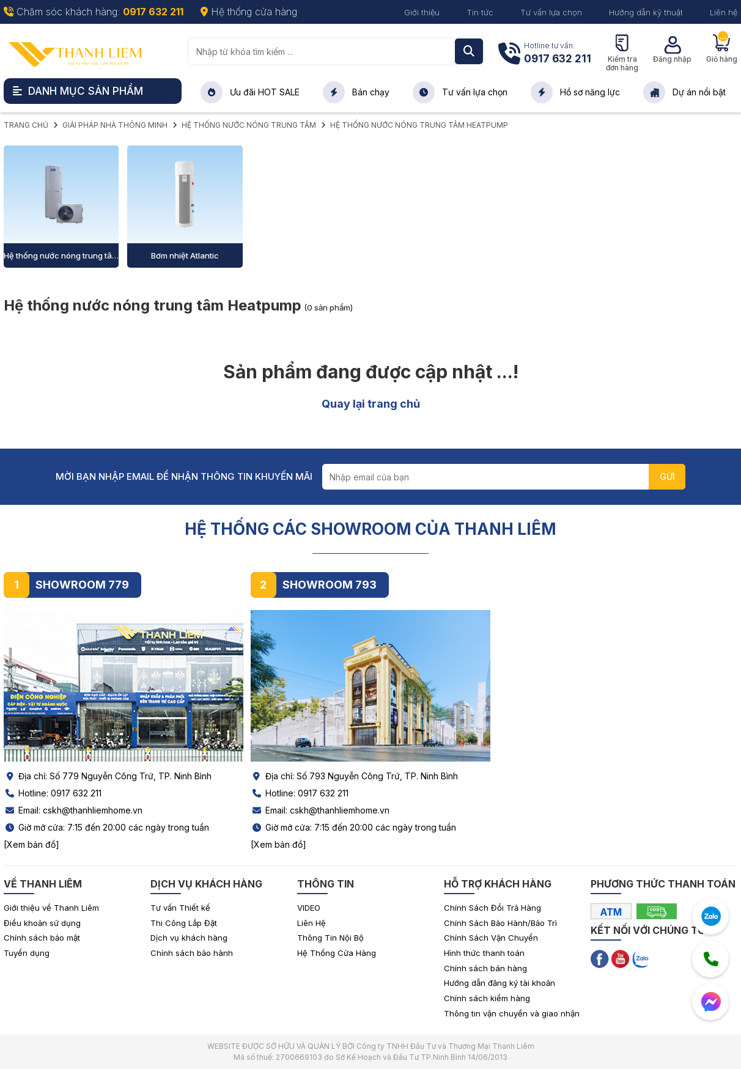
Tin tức (479, 12)
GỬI (667, 476)
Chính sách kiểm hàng (487, 998)
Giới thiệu (422, 12)
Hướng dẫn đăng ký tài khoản (499, 983)
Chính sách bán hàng (485, 968)
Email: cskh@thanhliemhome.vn (73, 810)
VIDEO (308, 908)
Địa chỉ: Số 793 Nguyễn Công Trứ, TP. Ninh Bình (354, 776)
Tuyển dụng (27, 953)
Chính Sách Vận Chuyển (491, 937)
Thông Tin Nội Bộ (330, 937)
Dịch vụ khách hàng (188, 937)
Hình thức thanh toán (484, 953)
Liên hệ (723, 12)
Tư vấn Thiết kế (180, 908)
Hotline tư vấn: (557, 54)
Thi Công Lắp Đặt (183, 923)
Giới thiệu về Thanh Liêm (51, 908)
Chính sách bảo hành (191, 953)
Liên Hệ (311, 923)
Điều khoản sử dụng (42, 923)
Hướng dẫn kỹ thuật (646, 12)
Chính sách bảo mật (42, 937)
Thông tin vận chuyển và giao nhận (512, 1013)
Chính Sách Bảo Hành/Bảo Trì (500, 923)
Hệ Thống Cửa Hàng (336, 953)
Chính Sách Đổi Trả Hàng (492, 908)
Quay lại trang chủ (371, 403)
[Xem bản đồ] (31, 844)
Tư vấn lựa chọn (551, 12)
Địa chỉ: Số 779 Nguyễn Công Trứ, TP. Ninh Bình (108, 776)
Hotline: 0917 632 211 (52, 793)
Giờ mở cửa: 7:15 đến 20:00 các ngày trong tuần (106, 827)
